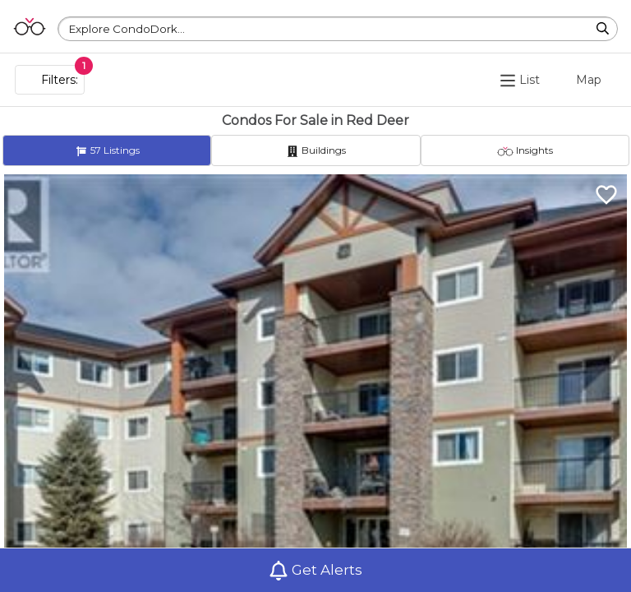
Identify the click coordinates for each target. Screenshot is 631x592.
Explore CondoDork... (127, 28)
